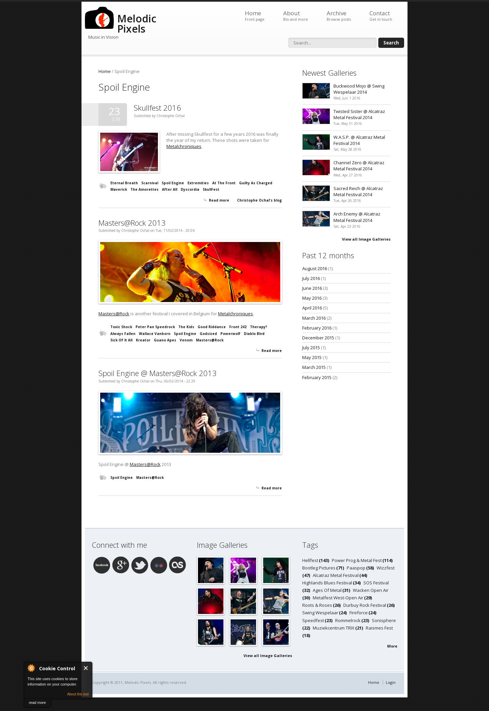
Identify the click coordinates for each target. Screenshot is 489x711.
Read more (219, 200)
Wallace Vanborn (154, 333)
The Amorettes (144, 189)
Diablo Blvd (254, 333)
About (295, 15)
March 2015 (314, 367)
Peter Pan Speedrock (155, 326)
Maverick (118, 189)
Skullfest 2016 (157, 107)
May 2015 (312, 357)
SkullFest (211, 189)
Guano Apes (165, 340)
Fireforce (358, 613)
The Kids (186, 326)
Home (255, 15)
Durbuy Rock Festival (364, 605)
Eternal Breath (124, 183)
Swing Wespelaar (320, 613)
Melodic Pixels (136, 24)
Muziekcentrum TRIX (334, 628)
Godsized (208, 333)
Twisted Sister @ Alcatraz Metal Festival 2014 (359, 114)
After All (169, 189)
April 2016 (312, 308)
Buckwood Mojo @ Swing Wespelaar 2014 (358, 89)
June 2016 (312, 288)
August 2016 (314, 268)
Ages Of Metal (327, 590)
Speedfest (313, 620)
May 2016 (312, 298)
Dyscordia (190, 189)
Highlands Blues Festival (327, 583)
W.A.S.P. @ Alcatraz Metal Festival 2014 (359, 140)
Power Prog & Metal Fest (357, 560)
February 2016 (316, 328)
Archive (339, 15)
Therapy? (258, 326)
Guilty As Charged (255, 183)
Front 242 (238, 326)
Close (86, 668)
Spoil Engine (173, 183)
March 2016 (314, 318)
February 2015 (316, 377)
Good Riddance (212, 326)
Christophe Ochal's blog (259, 200)
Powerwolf (230, 333)
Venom (186, 340)
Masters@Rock (113, 314)
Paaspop (356, 568)
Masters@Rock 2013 (132, 223)
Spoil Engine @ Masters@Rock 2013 (157, 373)
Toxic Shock (121, 326)
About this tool (78, 694)
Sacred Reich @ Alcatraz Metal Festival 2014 (358, 191)
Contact (380, 15)
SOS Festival (376, 583)
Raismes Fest (379, 628)
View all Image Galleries (366, 239)
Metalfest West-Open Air (338, 598)
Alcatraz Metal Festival (336, 575)
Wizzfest (386, 568)
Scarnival (149, 183)
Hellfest (310, 560)
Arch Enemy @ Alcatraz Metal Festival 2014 (356, 217)
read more (37, 702)
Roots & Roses (317, 605)
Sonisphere (384, 620)
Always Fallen (122, 333)
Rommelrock (348, 620)
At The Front (224, 183)
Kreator (143, 340)
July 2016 (311, 278)
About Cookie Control (31, 668)
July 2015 (311, 347)
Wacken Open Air (370, 590)
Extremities (198, 183)
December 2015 (318, 338)
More (392, 646)
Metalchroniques (183, 146)
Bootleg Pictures (319, 568)
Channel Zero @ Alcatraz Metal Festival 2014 (358, 166)
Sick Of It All (121, 340)
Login (391, 682)
